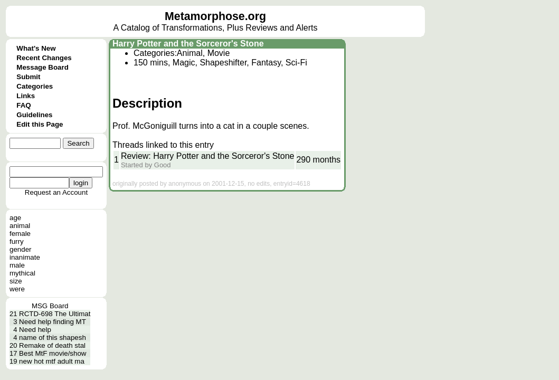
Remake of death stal (52, 345)
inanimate (25, 257)
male (17, 265)
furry (17, 241)
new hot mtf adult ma (51, 361)
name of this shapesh (52, 337)
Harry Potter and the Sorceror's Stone (188, 43)
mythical (22, 273)
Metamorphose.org (215, 16)
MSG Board (50, 306)
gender (21, 249)
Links (25, 96)
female (20, 234)
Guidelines (34, 115)
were (17, 289)
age (15, 218)
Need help (35, 330)
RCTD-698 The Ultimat (54, 314)
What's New (35, 48)
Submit (28, 77)
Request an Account (56, 192)
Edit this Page (39, 124)
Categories (34, 86)
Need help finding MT (52, 322)
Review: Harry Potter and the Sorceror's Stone (208, 155)
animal (20, 226)
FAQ (23, 105)
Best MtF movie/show (52, 353)
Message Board (42, 67)
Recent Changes (43, 58)
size (16, 281)
